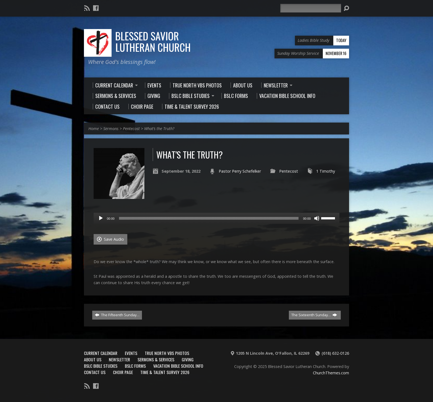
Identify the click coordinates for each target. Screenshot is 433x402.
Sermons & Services (156, 359)
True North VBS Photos (167, 353)
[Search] (310, 8)
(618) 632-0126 (335, 353)
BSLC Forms (135, 365)
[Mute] (317, 218)
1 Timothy (325, 171)
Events (131, 353)
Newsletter (119, 359)
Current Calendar (100, 353)
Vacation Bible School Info (178, 365)
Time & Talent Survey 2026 (164, 372)
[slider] (209, 218)
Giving (188, 359)
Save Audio (110, 239)
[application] (216, 218)
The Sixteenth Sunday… (314, 314)
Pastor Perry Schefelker (240, 171)
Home (93, 128)
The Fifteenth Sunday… (117, 314)
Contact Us (94, 372)
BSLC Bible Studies (100, 365)
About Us (92, 359)
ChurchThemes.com (331, 372)
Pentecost (131, 128)
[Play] (101, 218)
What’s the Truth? (159, 128)
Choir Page (123, 372)
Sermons (110, 128)
